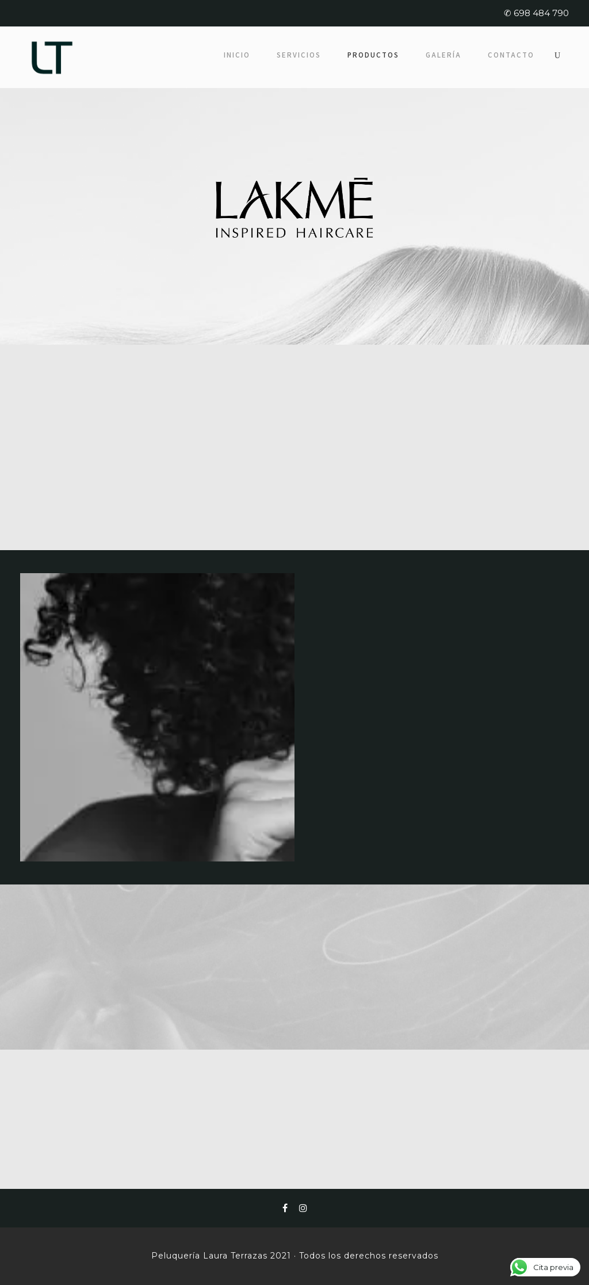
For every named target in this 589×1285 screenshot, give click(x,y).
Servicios (299, 55)
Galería (443, 55)
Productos (373, 55)
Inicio (237, 55)
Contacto (511, 55)
